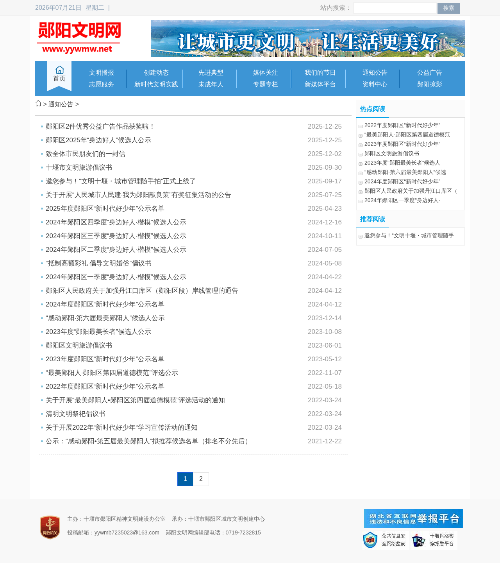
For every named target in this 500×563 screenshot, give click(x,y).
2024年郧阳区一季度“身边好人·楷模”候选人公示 (116, 277)
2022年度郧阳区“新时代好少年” (402, 125)
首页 (59, 78)
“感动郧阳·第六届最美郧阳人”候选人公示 (105, 318)
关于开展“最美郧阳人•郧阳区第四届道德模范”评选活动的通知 (135, 400)
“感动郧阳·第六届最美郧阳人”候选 (405, 172)
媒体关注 (265, 72)
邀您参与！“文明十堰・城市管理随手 (409, 235)
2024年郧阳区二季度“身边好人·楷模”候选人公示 (116, 249)
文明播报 (101, 72)
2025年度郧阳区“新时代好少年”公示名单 (105, 208)
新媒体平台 (320, 84)
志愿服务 (101, 84)
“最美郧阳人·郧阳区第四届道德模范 (407, 134)
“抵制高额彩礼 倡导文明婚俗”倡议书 (99, 263)
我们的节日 (320, 72)
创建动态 (156, 72)
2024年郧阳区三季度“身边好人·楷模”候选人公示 (116, 236)
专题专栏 (265, 84)
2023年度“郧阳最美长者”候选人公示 (98, 331)
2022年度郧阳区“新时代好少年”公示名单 (105, 386)
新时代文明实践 (156, 84)
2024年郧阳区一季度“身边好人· (402, 200)
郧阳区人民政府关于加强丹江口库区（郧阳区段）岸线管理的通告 (142, 290)
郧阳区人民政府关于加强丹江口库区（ (410, 191)
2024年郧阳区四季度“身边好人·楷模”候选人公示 (116, 222)
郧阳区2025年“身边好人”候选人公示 (98, 140)
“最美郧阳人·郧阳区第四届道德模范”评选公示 (112, 373)
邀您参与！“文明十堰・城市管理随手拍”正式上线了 (121, 181)
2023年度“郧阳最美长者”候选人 (402, 163)
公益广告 (429, 72)
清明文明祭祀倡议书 (75, 414)
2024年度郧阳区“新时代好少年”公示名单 (105, 304)
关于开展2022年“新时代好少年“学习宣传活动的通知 (122, 427)
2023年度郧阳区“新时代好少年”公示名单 (105, 359)
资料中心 (375, 84)
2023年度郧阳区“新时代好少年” (402, 144)
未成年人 (210, 84)
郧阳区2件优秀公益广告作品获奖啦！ (100, 126)
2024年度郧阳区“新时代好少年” (402, 181)
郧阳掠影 (429, 84)
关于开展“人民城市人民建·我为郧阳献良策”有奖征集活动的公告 (138, 195)
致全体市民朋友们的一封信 (85, 154)
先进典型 (210, 72)
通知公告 (375, 72)
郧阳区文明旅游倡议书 (79, 345)
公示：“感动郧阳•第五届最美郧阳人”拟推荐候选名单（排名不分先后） (149, 441)
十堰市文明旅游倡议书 (79, 167)
